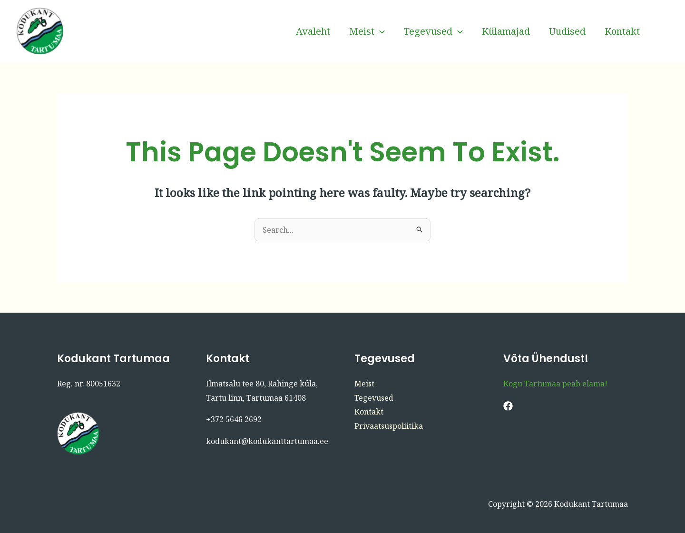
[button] (379, 31)
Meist (367, 31)
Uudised (567, 31)
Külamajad (506, 31)
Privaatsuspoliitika (388, 426)
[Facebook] (663, 31)
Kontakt (622, 31)
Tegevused (433, 31)
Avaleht (313, 31)
